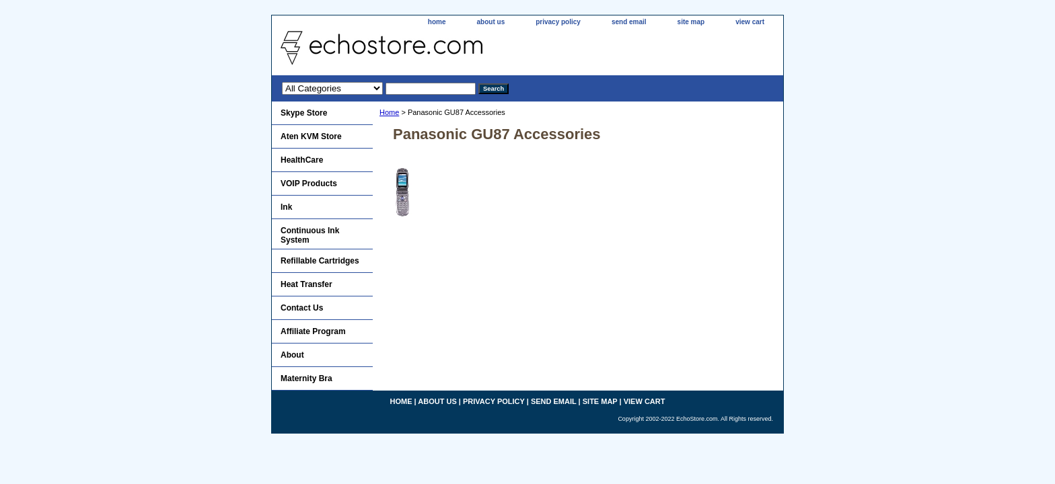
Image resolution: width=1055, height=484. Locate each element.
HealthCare (302, 160)
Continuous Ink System (310, 235)
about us (491, 22)
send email (629, 22)
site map (691, 22)
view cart (749, 22)
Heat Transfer (306, 284)
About (292, 355)
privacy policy (558, 22)
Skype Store (304, 113)
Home (389, 112)
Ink (286, 207)
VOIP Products (309, 183)
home (437, 22)
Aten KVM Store (311, 136)
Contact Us (302, 308)
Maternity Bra (306, 378)
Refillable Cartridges (320, 261)
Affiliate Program (313, 331)
